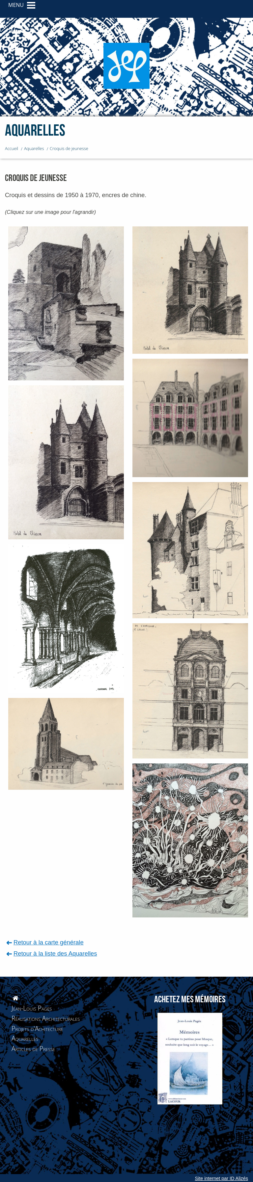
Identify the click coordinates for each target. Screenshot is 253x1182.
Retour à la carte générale (49, 942)
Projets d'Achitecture (37, 1028)
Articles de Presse (33, 1048)
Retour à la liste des (55, 953)
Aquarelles (25, 1038)
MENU (16, 5)
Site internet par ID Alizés (221, 1178)
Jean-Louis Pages (32, 1008)
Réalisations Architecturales (46, 1018)
